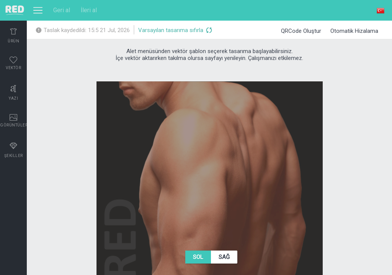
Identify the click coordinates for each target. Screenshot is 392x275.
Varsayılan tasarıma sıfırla (175, 30)
